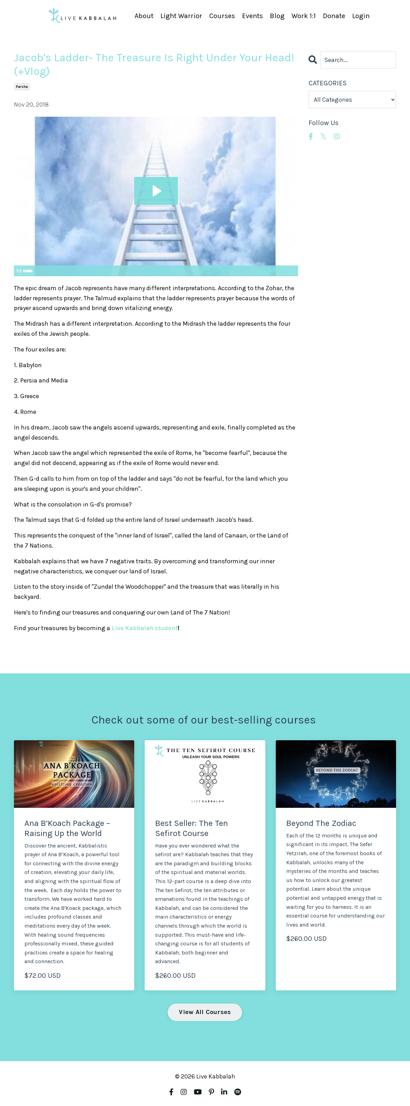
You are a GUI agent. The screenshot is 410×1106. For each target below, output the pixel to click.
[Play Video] (21, 271)
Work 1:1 (303, 16)
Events (252, 16)
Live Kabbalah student (146, 628)
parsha (22, 87)
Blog (277, 16)
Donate (334, 16)
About (144, 16)
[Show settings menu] (277, 271)
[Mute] (264, 271)
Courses (222, 16)
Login (361, 16)
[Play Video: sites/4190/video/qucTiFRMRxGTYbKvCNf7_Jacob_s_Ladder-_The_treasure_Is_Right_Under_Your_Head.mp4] (156, 190)
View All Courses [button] (205, 1012)
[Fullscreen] (291, 271)
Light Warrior (181, 16)
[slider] (149, 271)
